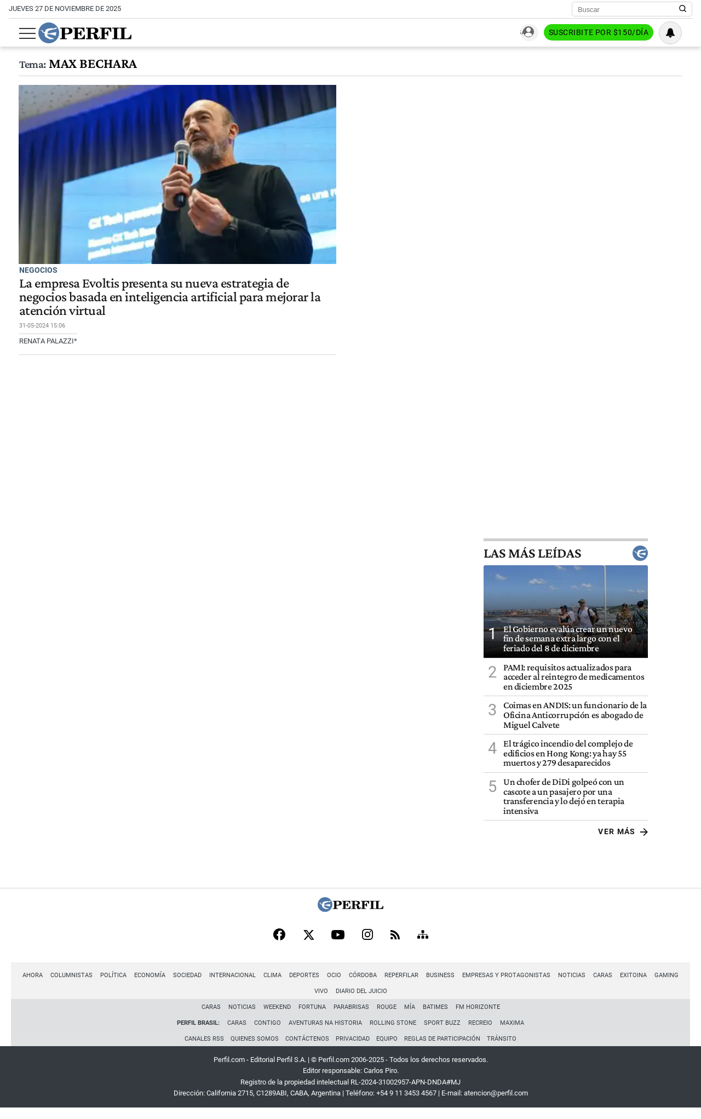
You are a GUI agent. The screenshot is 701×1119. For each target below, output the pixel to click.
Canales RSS (201, 1048)
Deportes (294, 984)
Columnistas (61, 984)
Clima (262, 984)
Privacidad (353, 1048)
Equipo (388, 1048)
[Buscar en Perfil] (683, 9)
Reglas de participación (444, 1048)
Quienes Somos (252, 1048)
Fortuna (312, 1016)
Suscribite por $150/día (609, 33)
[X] (308, 944)
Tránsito (505, 1048)
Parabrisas (351, 1016)
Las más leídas (610, 562)
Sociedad (177, 984)
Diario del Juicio (350, 1000)
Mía (409, 1016)
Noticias (561, 984)
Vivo (682, 984)
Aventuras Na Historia (325, 1032)
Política (103, 984)
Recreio (480, 1032)
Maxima (512, 1032)
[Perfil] (350, 918)
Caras (592, 984)
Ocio (324, 984)
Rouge (387, 1016)
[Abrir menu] (17, 33)
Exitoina (623, 984)
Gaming (656, 984)
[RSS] (395, 944)
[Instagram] (367, 944)
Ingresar (527, 33)
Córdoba (352, 984)
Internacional (222, 984)
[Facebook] (279, 944)
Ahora (22, 984)
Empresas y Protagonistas (496, 984)
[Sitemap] (422, 944)
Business (430, 984)
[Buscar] (628, 9)
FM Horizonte (478, 1016)
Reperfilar (391, 984)
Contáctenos (306, 1048)
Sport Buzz (442, 1032)
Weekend (277, 1016)
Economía (139, 984)
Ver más (667, 840)
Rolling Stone (393, 1032)
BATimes (435, 1016)
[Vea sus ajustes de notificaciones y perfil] (681, 33)
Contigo (267, 1032)
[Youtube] (337, 944)
